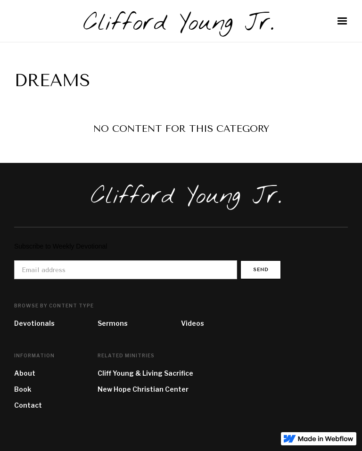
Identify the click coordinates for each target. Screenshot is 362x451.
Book (22, 389)
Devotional (32, 323)
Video (190, 323)
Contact (28, 405)
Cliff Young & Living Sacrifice (145, 373)
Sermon (111, 323)
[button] (342, 21)
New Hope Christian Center (143, 389)
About (24, 373)
